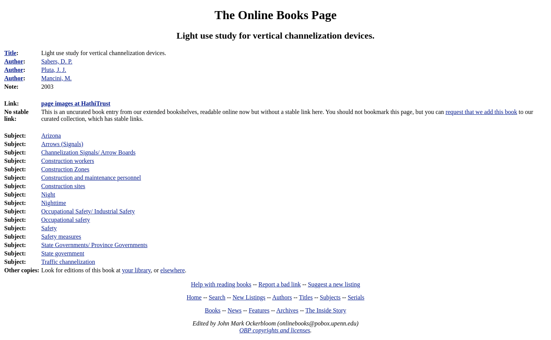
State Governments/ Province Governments (94, 245)
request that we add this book (481, 112)
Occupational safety (65, 219)
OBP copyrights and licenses (274, 330)
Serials (356, 297)
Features (259, 310)
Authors (282, 297)
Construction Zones (65, 169)
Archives (287, 310)
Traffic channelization (68, 262)
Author (13, 61)
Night (48, 194)
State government (62, 253)
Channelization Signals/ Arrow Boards (88, 152)
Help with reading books (221, 284)
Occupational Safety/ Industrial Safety (88, 211)
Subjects (330, 297)
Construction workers (67, 161)
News (234, 310)
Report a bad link (279, 284)
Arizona (51, 135)
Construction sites (63, 186)
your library (136, 270)
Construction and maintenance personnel (91, 177)
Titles (306, 297)
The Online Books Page (275, 15)
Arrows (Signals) (62, 144)
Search (217, 297)
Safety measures (61, 236)
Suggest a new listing (334, 284)
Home (194, 297)
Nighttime (53, 203)
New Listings (249, 297)
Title (10, 53)
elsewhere (172, 270)
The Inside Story (325, 310)
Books (212, 310)
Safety (49, 228)
